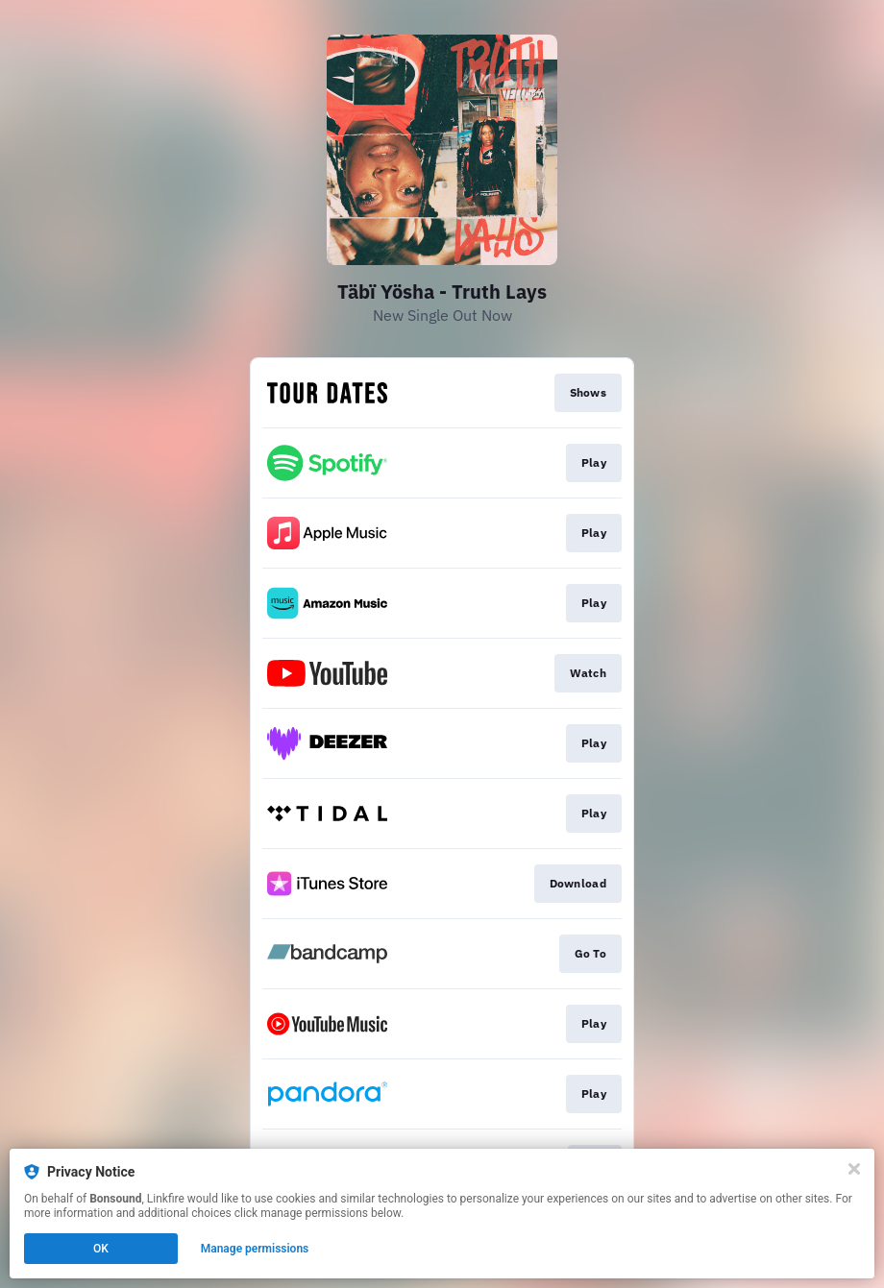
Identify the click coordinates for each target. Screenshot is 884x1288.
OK (101, 1248)
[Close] (854, 1169)
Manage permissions (255, 1248)
